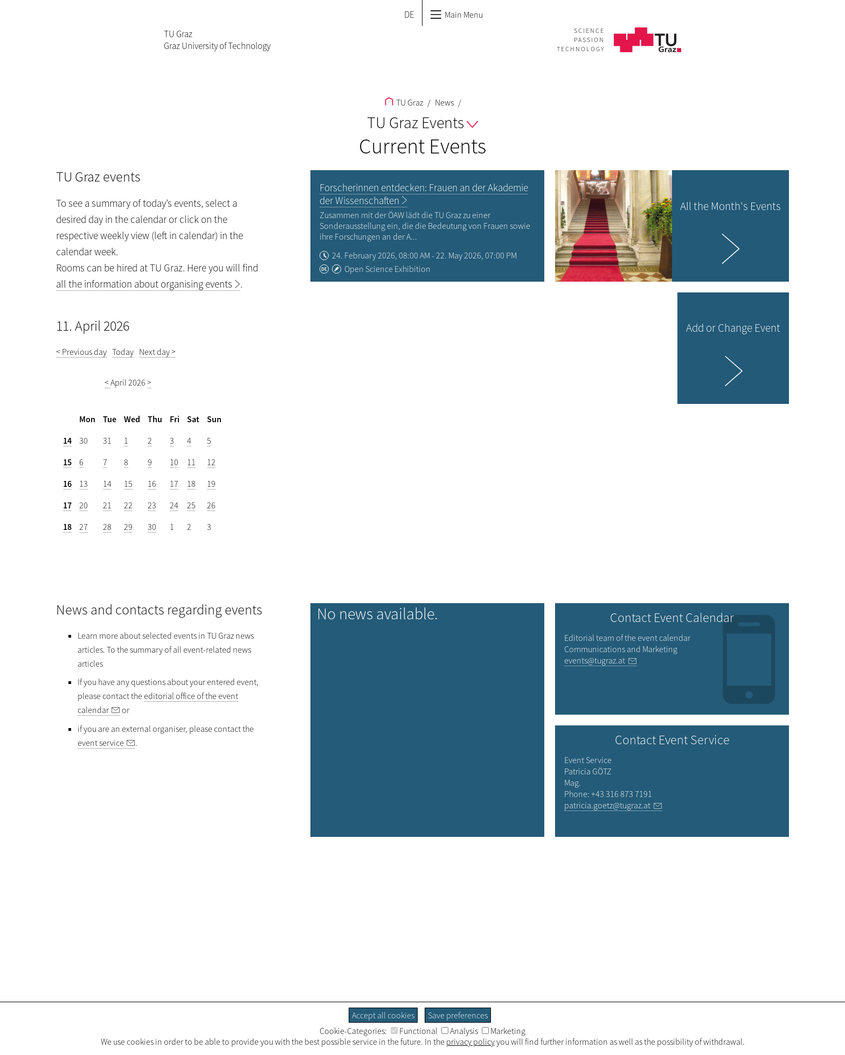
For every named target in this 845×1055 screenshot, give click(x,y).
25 (191, 505)
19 (211, 483)
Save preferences (458, 1015)
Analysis (459, 1030)
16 (67, 483)
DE (409, 14)
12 (211, 462)
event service (101, 742)
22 (128, 505)
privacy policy (470, 1041)
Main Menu (456, 14)
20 (83, 505)
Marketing (503, 1030)
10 (174, 462)
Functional (414, 1030)
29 (128, 526)
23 (152, 505)
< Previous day (81, 351)
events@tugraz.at (594, 660)
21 (107, 505)
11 (191, 462)
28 (107, 526)
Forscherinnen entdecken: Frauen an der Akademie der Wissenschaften (424, 194)
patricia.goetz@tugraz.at (607, 805)
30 (152, 526)
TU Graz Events (422, 122)
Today (123, 351)
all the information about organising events (144, 283)
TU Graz (404, 102)
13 (83, 483)
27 (83, 526)
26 (211, 505)
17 (174, 483)
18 (191, 483)
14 (67, 440)
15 (67, 462)
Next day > (157, 351)
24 (174, 505)
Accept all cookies (383, 1015)
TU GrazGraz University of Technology (217, 40)
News (443, 102)
